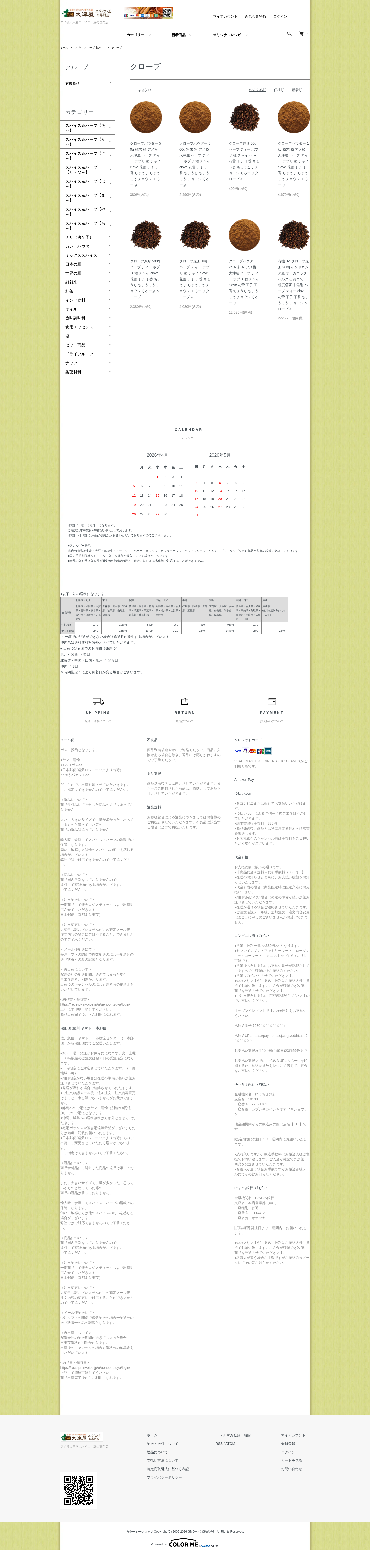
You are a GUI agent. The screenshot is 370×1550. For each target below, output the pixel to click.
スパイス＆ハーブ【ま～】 (85, 193)
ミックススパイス (81, 251)
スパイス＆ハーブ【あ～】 (85, 123)
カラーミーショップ (139, 1527)
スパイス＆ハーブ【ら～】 (85, 221)
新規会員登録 (255, 16)
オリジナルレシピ (227, 35)
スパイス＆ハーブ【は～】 (85, 179)
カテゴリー (135, 35)
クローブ (125, 47)
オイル (71, 305)
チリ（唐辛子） (79, 233)
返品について (177, 1448)
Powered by (185, 1538)
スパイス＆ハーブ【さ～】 (85, 151)
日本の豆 (73, 260)
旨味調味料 (75, 314)
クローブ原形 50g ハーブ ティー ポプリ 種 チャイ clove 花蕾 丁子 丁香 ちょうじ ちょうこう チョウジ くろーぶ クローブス (244, 161)
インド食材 (75, 296)
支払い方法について (183, 1456)
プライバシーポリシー (184, 1473)
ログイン (280, 16)
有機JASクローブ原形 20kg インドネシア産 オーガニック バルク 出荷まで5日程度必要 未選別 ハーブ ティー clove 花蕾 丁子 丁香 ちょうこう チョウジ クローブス (293, 284)
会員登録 (292, 1439)
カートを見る (295, 1456)
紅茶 (69, 287)
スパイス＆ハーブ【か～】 (94, 47)
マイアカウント (225, 16)
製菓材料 (73, 368)
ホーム (64, 47)
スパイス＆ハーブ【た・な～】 (81, 165)
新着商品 (179, 35)
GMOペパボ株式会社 (202, 1527)
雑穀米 (71, 278)
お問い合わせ (295, 1465)
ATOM (246, 1439)
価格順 (279, 90)
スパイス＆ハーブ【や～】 (85, 207)
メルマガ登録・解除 (247, 1431)
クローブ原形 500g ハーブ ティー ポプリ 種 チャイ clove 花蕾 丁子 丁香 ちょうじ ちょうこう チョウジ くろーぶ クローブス (145, 279)
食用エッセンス (79, 323)
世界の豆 (73, 269)
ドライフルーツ (79, 350)
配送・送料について (183, 1439)
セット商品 (75, 341)
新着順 (297, 90)
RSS (235, 1439)
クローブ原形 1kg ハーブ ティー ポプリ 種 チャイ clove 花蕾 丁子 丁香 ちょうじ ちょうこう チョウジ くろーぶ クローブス (194, 279)
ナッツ (71, 359)
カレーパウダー (79, 242)
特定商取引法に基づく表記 (188, 1465)
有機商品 (73, 82)
